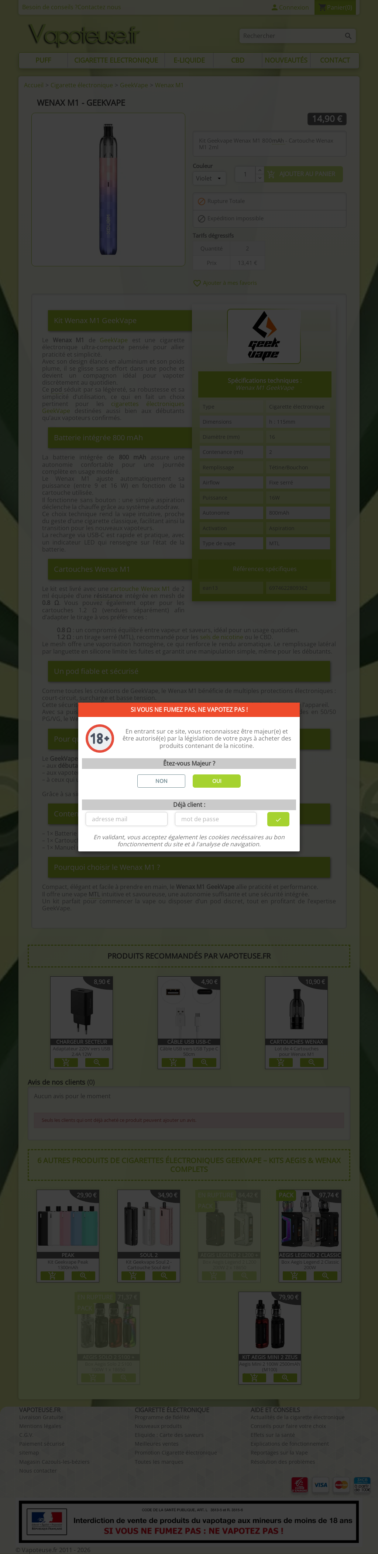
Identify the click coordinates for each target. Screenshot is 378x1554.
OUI (216, 780)
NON (161, 780)
